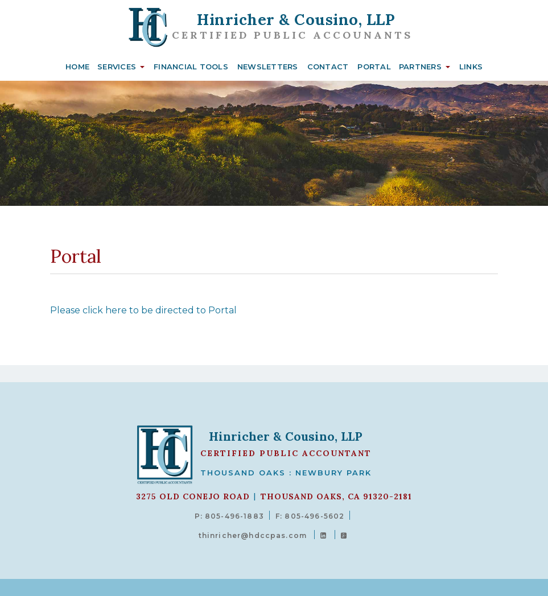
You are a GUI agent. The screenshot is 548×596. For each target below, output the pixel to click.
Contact (328, 66)
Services (116, 66)
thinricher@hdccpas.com (253, 535)
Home (77, 66)
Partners (420, 66)
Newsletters (267, 66)
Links (471, 66)
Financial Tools (191, 66)
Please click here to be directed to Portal (143, 310)
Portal (374, 66)
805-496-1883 (234, 516)
